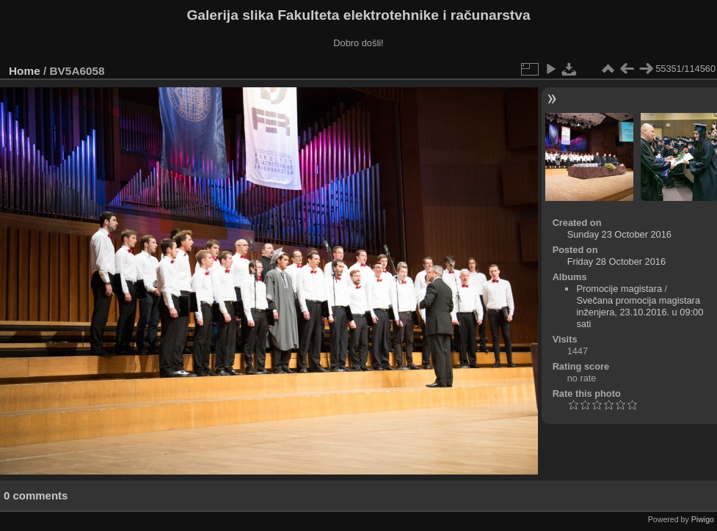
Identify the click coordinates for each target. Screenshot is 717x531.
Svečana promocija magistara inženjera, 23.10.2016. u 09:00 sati (639, 312)
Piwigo (702, 519)
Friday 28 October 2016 (616, 261)
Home (24, 71)
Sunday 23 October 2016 (619, 234)
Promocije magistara (619, 288)
